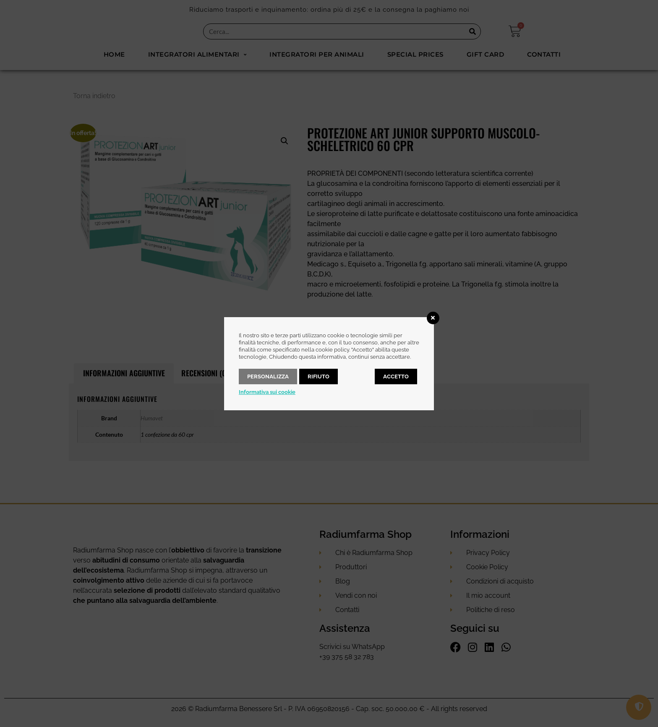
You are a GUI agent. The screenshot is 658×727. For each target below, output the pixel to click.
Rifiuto (318, 376)
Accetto (396, 376)
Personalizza (268, 376)
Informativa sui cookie (267, 392)
